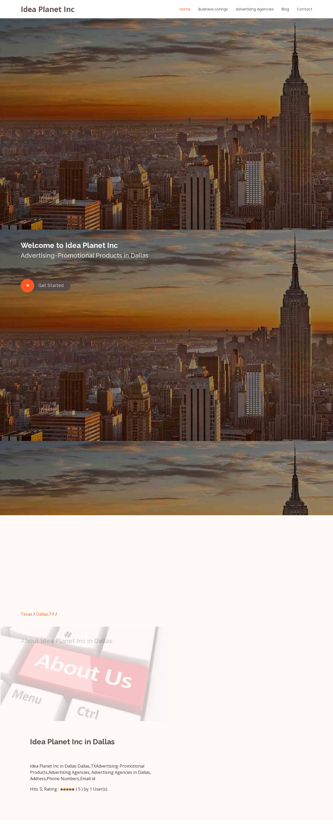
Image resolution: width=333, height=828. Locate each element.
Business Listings (213, 9)
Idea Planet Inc (47, 9)
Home (185, 9)
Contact (304, 9)
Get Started (51, 285)
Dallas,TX (45, 614)
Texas (26, 614)
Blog (285, 9)
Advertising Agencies (255, 9)
